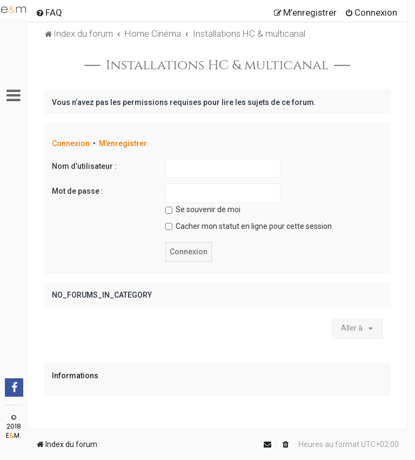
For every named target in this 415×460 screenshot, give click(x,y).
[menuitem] (49, 12)
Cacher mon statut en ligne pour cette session (248, 226)
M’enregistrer (123, 143)
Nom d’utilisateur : (84, 166)
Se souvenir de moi (202, 209)
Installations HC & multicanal (217, 65)
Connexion (71, 143)
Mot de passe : (77, 191)
